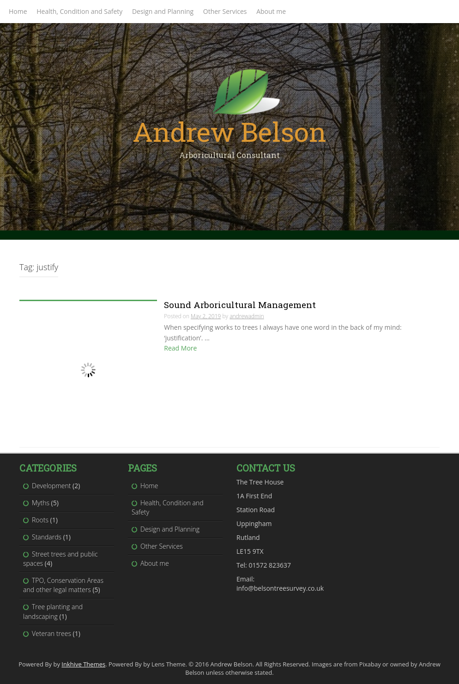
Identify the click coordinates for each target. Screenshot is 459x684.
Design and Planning (162, 11)
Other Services (225, 11)
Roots (40, 519)
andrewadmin (247, 316)
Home (18, 11)
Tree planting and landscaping (53, 611)
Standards (46, 537)
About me (271, 11)
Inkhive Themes (83, 664)
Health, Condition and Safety (79, 11)
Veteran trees (51, 633)
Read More (180, 348)
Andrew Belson (229, 131)
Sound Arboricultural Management (240, 304)
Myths (40, 502)
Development (51, 485)
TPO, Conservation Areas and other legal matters (63, 585)
